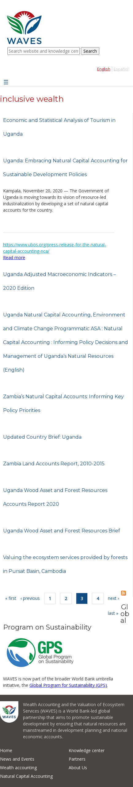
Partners (77, 759)
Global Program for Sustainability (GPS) (68, 685)
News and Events (17, 759)
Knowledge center (86, 750)
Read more (14, 257)
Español (121, 69)
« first (10, 598)
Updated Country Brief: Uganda (42, 437)
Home (6, 750)
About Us (78, 767)
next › (113, 598)
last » (113, 613)
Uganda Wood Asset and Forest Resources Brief (61, 531)
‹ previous (30, 598)
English (103, 69)
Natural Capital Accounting (26, 776)
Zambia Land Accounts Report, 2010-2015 (53, 464)
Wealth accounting (18, 767)
